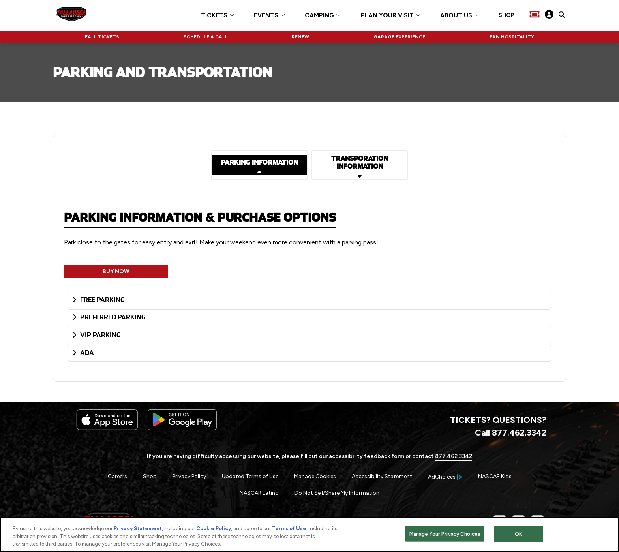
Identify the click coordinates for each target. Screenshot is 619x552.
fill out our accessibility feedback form (352, 456)
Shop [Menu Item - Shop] (150, 476)
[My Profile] (549, 15)
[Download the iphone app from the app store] (107, 428)
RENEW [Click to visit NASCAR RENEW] (300, 36)
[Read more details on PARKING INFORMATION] (259, 165)
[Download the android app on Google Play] (182, 428)
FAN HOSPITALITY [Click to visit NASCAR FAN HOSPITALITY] (512, 36)
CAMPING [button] (319, 15)
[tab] (309, 300)
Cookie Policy (213, 528)
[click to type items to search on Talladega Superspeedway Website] (561, 15)
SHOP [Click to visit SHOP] (506, 15)
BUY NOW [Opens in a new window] (116, 271)
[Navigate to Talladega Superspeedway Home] (71, 15)
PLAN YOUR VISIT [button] (387, 15)
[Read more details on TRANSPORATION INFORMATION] (359, 165)
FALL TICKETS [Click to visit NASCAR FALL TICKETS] (102, 36)
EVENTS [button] (266, 15)
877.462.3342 (453, 456)
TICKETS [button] (214, 15)
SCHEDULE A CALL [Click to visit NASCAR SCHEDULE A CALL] (206, 36)
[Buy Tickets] (534, 15)
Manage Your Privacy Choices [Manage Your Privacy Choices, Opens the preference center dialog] (445, 534)
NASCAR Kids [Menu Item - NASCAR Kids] (495, 476)
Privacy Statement (138, 528)
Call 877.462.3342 (510, 432)
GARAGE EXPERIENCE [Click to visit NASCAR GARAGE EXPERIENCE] (399, 36)
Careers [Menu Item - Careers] (117, 476)
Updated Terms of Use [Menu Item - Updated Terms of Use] (250, 476)
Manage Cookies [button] (315, 476)
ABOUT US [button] (456, 15)
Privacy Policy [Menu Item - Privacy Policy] (189, 476)
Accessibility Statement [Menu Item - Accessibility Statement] (382, 476)
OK (518, 534)
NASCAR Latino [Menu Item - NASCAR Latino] (259, 493)
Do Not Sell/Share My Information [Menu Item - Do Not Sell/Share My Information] (336, 493)
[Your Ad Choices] (445, 476)
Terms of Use (289, 528)
